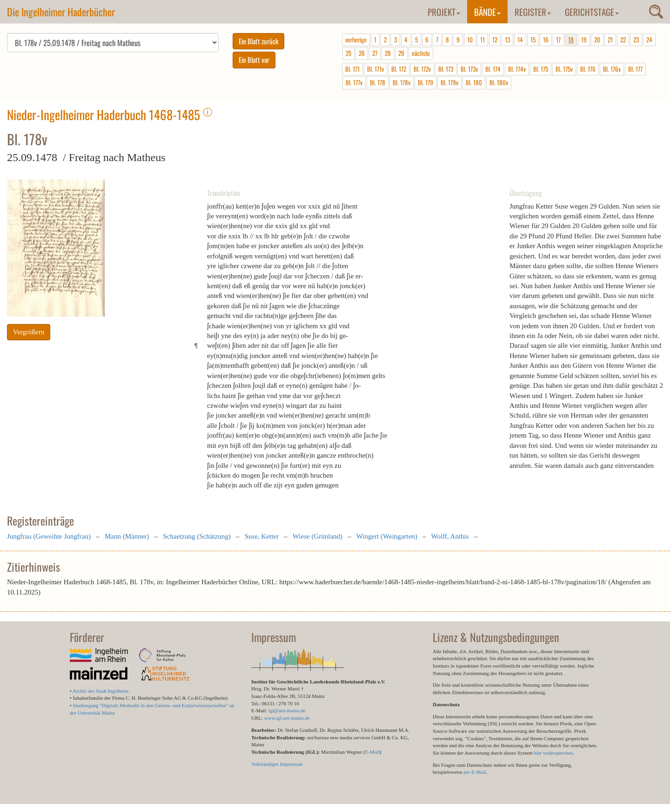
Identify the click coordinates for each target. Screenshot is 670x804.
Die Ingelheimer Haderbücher (61, 11)
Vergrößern (28, 332)
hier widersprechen (553, 753)
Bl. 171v (375, 69)
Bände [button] (487, 11)
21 (610, 39)
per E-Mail (474, 772)
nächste (421, 53)
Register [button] (533, 11)
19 (584, 39)
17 (558, 39)
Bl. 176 (588, 69)
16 (546, 39)
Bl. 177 (635, 69)
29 (401, 53)
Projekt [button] (444, 11)
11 (482, 39)
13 (507, 39)
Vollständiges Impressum (277, 764)
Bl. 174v (517, 69)
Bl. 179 (425, 82)
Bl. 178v (401, 82)
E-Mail (372, 752)
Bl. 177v (354, 82)
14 (520, 39)
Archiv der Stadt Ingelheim (100, 691)
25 (348, 53)
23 (636, 39)
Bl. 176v (612, 69)
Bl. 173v (469, 69)
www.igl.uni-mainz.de (287, 718)
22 (623, 39)
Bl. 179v (449, 82)
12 (494, 39)
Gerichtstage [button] (592, 11)
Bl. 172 (398, 69)
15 (533, 39)
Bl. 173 (445, 69)
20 (597, 39)
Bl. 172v (422, 69)
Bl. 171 (352, 69)
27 (374, 53)
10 (470, 39)
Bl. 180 (474, 82)
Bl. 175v (564, 69)
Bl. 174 (493, 69)
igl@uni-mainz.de (286, 710)
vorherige (356, 39)
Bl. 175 (540, 69)
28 (388, 53)
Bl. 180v (498, 82)
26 (362, 53)
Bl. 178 (377, 82)
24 (649, 39)
